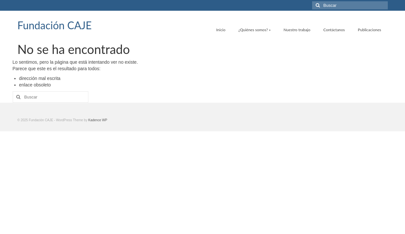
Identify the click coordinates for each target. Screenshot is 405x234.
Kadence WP (97, 120)
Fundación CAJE (55, 25)
